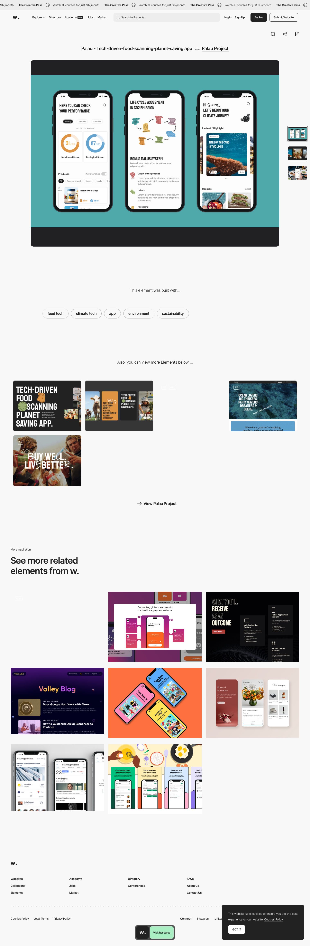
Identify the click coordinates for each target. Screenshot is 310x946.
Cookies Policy (20, 918)
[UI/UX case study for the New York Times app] (57, 777)
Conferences (136, 885)
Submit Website (284, 17)
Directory (55, 17)
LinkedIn (220, 918)
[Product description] (155, 627)
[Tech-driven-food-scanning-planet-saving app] (191, 406)
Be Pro (259, 17)
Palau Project (215, 48)
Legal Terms (41, 918)
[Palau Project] (263, 406)
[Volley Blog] (57, 701)
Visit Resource (161, 932)
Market (102, 17)
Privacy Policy (62, 918)
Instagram (203, 918)
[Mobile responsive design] (252, 703)
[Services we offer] (252, 627)
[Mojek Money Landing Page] (57, 627)
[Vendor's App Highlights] (155, 779)
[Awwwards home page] (142, 932)
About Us (193, 885)
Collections (18, 885)
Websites (17, 878)
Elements (17, 892)
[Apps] (155, 703)
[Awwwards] (16, 17)
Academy (74, 17)
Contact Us (194, 892)
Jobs (90, 17)
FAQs (190, 878)
